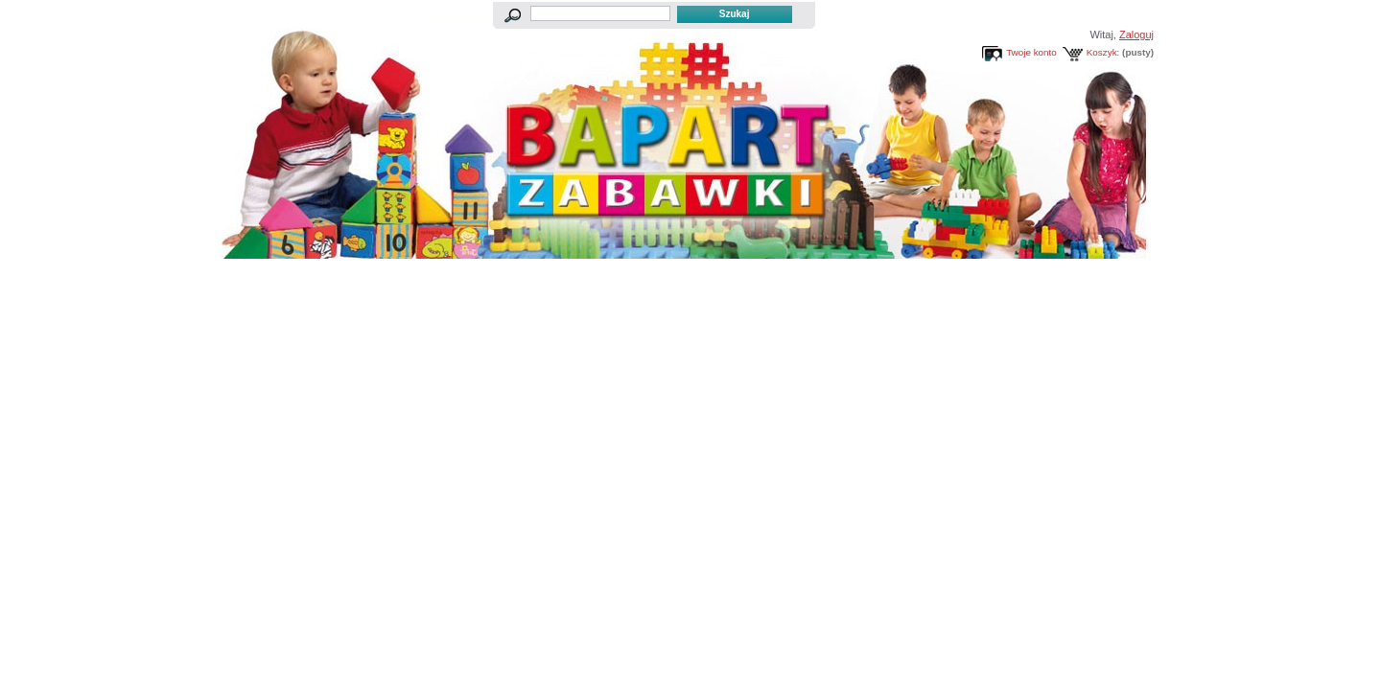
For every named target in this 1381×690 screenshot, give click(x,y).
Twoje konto (1031, 52)
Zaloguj (1136, 34)
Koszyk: (1103, 52)
